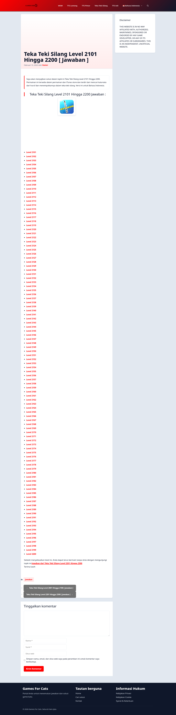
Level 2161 (31, 395)
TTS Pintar (86, 6)
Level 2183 (31, 485)
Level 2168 (31, 424)
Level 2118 (31, 221)
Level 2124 (31, 245)
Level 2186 (31, 497)
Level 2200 (31, 554)
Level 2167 (31, 420)
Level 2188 (31, 505)
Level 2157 (31, 379)
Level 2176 (31, 456)
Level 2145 (31, 331)
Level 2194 (31, 529)
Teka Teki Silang (101, 6)
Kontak (79, 701)
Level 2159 (31, 387)
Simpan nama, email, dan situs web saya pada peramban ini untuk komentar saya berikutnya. (62, 660)
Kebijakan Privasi (123, 693)
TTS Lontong (72, 6)
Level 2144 (31, 327)
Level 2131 (31, 274)
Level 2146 (31, 335)
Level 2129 (31, 266)
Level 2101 (31, 152)
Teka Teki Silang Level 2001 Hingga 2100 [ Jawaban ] (51, 588)
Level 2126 (31, 253)
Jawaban (28, 579)
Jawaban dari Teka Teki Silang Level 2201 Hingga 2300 (57, 563)
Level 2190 (31, 513)
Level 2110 (31, 189)
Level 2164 (31, 408)
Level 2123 (31, 241)
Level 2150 (31, 351)
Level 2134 (31, 286)
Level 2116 (31, 213)
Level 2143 (31, 322)
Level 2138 (31, 302)
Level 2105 (31, 168)
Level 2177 (31, 460)
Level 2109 (31, 184)
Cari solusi (80, 697)
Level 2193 (31, 525)
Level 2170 (31, 432)
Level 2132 (31, 278)
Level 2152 (31, 359)
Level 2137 (31, 298)
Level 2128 (31, 262)
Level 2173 (31, 444)
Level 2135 (31, 290)
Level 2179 (31, 468)
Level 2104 (31, 164)
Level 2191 (31, 517)
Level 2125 (31, 249)
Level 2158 (31, 383)
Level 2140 (31, 310)
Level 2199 (31, 550)
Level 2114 (31, 205)
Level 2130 (31, 270)
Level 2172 (31, 440)
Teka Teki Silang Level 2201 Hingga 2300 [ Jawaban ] (48, 594)
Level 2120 (31, 229)
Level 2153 (31, 363)
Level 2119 (31, 225)
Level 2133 (31, 282)
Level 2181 (31, 477)
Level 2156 (31, 375)
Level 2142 (31, 318)
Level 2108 (31, 180)
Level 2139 (31, 306)
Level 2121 (31, 233)
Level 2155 (31, 371)
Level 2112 (31, 197)
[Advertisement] (66, 34)
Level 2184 (31, 489)
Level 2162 (31, 399)
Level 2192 (31, 521)
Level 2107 (31, 176)
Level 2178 (31, 464)
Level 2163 (31, 404)
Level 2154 (31, 367)
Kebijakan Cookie (123, 697)
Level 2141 (31, 314)
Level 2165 (31, 412)
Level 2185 (31, 493)
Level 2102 (31, 156)
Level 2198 (31, 546)
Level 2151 (31, 355)
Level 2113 (31, 201)
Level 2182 (31, 481)
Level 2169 (31, 428)
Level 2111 (31, 193)
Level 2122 (31, 237)
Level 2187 (31, 501)
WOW (60, 6)
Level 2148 (31, 343)
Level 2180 (31, 473)
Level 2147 (31, 339)
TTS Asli (115, 6)
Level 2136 (31, 294)
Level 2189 (31, 509)
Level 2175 (31, 452)
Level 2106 (31, 172)
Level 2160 (31, 391)
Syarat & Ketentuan (124, 701)
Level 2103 (31, 160)
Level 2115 (31, 209)
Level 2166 (31, 416)
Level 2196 (31, 537)
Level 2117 (31, 217)
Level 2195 (31, 533)
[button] (148, 5)
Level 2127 (31, 258)
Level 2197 (31, 542)
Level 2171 (31, 436)
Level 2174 (31, 448)
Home (78, 693)
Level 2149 (31, 347)
